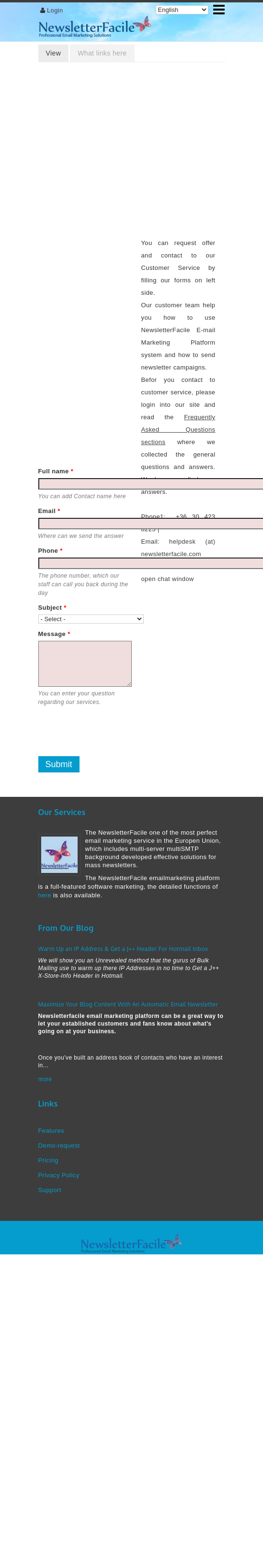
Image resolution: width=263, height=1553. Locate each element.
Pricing (48, 1160)
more (45, 1079)
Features (51, 1130)
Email (49, 510)
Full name (56, 471)
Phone (50, 550)
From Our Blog (66, 928)
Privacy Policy (59, 1175)
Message (54, 633)
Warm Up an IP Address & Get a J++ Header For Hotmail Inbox (123, 948)
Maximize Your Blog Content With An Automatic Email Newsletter (128, 1004)
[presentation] (111, 731)
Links (48, 1103)
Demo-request (59, 1145)
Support (49, 1190)
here (45, 895)
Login (55, 10)
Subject (52, 607)
